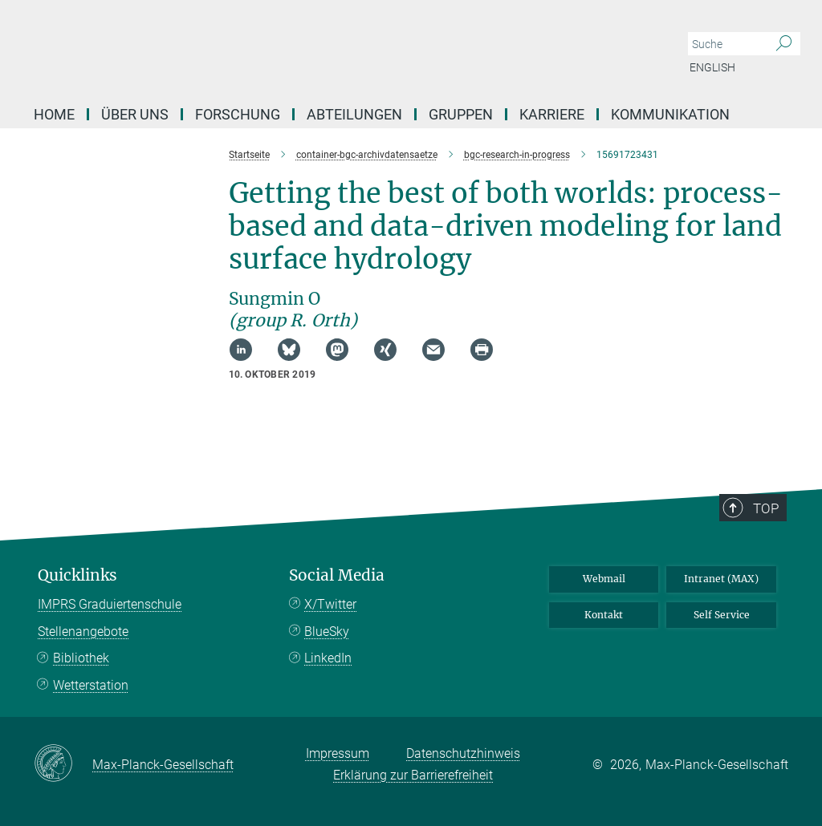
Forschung (237, 114)
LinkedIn (328, 658)
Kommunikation (670, 114)
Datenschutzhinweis (463, 753)
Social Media (337, 575)
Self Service (722, 615)
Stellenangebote (83, 631)
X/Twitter (330, 604)
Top (766, 508)
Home (54, 114)
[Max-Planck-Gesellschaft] (63, 764)
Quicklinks (77, 575)
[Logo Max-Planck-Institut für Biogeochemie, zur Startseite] (335, 48)
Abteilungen (354, 114)
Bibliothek (81, 658)
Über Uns (135, 114)
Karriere (551, 114)
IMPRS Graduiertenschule (109, 604)
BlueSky (326, 631)
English (712, 67)
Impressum (337, 753)
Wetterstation (90, 685)
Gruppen (461, 114)
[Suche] (783, 44)
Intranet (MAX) (721, 579)
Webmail (604, 579)
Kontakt (603, 615)
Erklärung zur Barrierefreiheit (413, 775)
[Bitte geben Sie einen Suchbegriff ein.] (726, 44)
